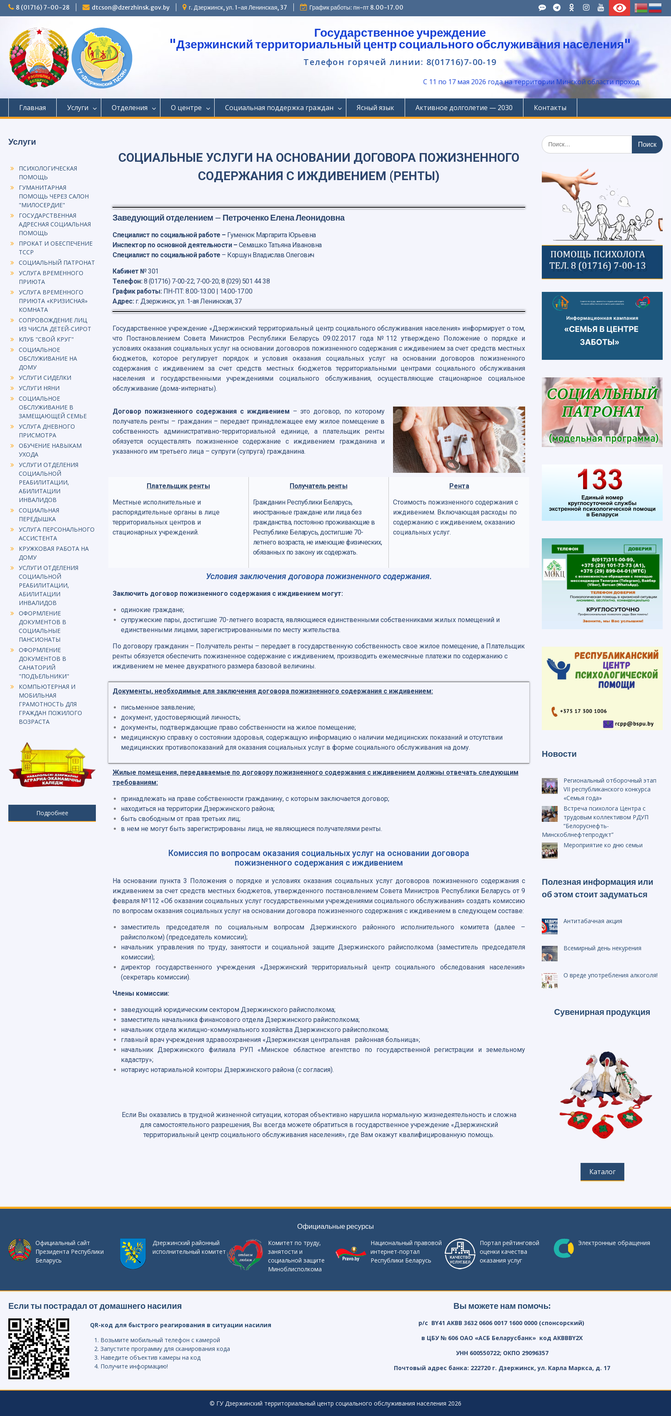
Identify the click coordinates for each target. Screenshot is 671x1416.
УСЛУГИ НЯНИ (39, 388)
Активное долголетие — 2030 (464, 107)
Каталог (602, 1171)
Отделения (130, 107)
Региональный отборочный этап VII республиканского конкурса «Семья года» (609, 789)
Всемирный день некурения (602, 948)
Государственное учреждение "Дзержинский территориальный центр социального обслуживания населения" (400, 38)
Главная (32, 107)
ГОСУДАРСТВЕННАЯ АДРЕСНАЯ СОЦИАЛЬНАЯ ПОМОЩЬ (55, 224)
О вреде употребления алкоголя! (610, 975)
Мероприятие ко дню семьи (603, 845)
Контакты (550, 107)
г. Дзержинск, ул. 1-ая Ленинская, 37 (238, 7)
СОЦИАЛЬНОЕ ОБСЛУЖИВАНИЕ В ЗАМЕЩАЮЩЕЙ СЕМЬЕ (53, 407)
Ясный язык (375, 107)
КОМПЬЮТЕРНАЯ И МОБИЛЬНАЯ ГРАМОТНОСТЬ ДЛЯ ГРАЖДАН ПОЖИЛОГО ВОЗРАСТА (50, 704)
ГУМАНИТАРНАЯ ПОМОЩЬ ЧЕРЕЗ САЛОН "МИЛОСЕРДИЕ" (54, 196)
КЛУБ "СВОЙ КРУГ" (46, 339)
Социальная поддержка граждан (279, 107)
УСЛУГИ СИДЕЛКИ (45, 378)
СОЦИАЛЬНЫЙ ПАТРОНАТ (57, 262)
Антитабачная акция (592, 921)
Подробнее (52, 813)
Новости (559, 753)
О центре (186, 107)
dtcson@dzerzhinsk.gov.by (131, 7)
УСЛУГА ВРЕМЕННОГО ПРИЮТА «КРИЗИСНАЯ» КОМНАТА (53, 301)
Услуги (77, 107)
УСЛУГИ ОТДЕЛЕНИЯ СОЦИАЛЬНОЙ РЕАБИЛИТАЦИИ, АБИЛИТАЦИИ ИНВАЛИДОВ (48, 482)
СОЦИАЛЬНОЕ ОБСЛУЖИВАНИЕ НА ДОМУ (48, 358)
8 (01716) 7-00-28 (43, 7)
